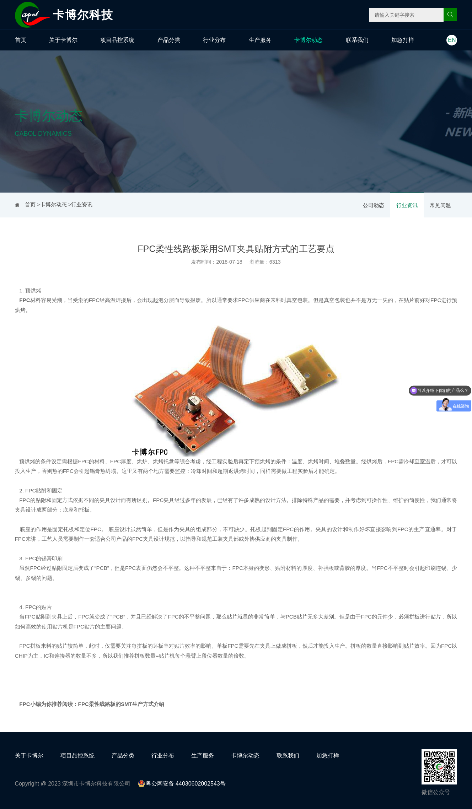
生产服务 (260, 40)
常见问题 (440, 205)
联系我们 (357, 40)
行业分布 (214, 40)
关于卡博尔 (63, 40)
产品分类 (168, 40)
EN (452, 40)
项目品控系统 (117, 40)
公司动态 (373, 205)
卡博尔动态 (308, 40)
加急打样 (402, 40)
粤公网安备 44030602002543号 (182, 784)
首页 (20, 40)
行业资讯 (407, 205)
